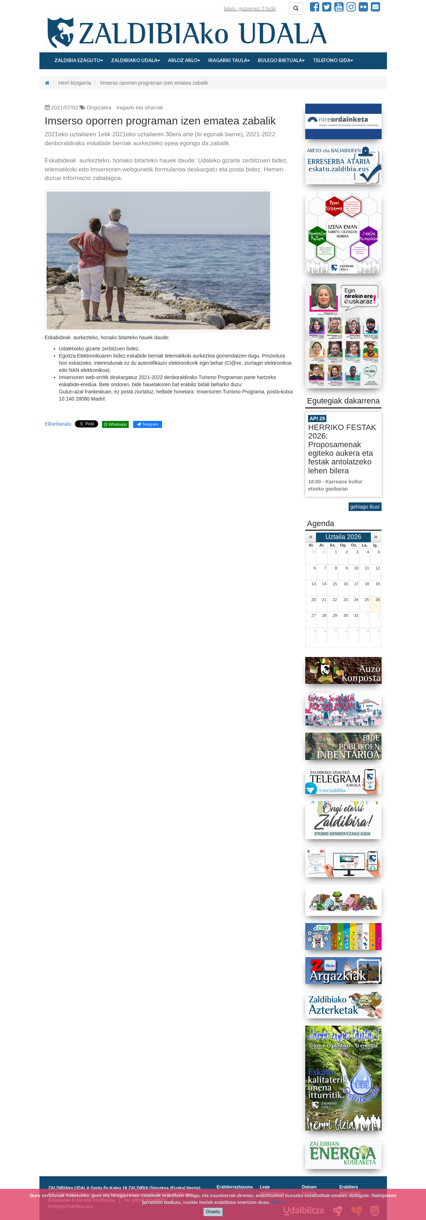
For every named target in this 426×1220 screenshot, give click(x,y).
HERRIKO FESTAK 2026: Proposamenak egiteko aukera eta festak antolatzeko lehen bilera (342, 449)
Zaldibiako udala (135, 60)
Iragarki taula (229, 60)
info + (277, 1202)
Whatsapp (115, 424)
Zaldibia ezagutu (78, 60)
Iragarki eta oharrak (139, 107)
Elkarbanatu (58, 424)
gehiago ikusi (365, 507)
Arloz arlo (184, 60)
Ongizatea (99, 107)
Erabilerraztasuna (235, 1187)
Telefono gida (333, 60)
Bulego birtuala (281, 60)
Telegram (147, 424)
